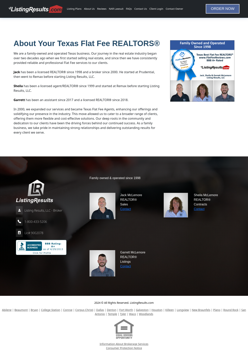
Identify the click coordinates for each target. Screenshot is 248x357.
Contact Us (140, 8)
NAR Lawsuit (116, 8)
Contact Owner (174, 8)
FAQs (129, 8)
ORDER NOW (222, 9)
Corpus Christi (84, 310)
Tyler (123, 314)
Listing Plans (74, 8)
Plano (216, 310)
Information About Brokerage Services (124, 344)
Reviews (101, 8)
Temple (112, 314)
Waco (132, 314)
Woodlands (146, 314)
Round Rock (230, 310)
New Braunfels (201, 310)
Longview (183, 310)
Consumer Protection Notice (124, 348)
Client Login (156, 8)
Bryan (34, 310)
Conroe (67, 310)
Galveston (142, 310)
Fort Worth (126, 310)
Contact (125, 209)
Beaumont (21, 310)
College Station (50, 310)
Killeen (169, 310)
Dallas (100, 310)
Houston (157, 310)
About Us (89, 8)
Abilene (6, 310)
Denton (111, 310)
